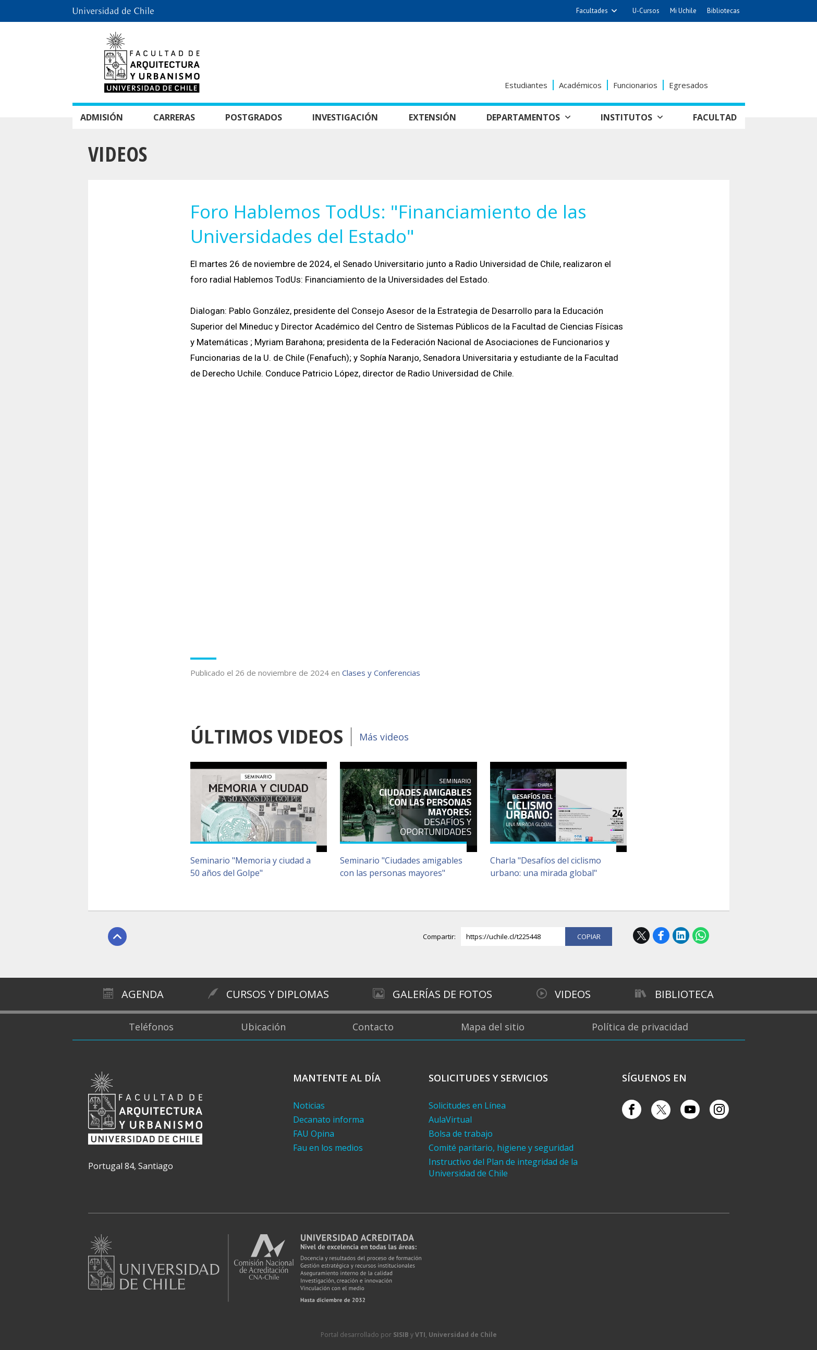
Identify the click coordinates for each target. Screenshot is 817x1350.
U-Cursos (646, 10)
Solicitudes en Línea (467, 1105)
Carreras (174, 117)
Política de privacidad (640, 1026)
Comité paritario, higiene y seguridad (501, 1147)
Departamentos (523, 117)
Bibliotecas (723, 10)
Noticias (309, 1105)
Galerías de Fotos (442, 994)
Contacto (373, 1026)
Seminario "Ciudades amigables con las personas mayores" (401, 867)
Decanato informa (328, 1119)
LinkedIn (681, 935)
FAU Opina (313, 1133)
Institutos (626, 117)
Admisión (101, 117)
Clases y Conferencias (381, 672)
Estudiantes (526, 85)
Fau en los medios (328, 1147)
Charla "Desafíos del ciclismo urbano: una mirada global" (545, 867)
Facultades (592, 10)
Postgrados (253, 117)
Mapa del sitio (493, 1026)
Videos (117, 153)
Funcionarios (635, 85)
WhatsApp (701, 935)
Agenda (142, 994)
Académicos (580, 85)
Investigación (345, 117)
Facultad (715, 117)
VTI (420, 1334)
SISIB (401, 1334)
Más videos (384, 737)
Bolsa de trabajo (461, 1133)
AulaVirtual (450, 1119)
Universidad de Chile (463, 1334)
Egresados (688, 85)
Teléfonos (151, 1026)
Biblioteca (684, 994)
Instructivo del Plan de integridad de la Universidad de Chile (503, 1167)
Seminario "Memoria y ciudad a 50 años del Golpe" (250, 867)
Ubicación (263, 1026)
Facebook (661, 935)
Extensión (432, 117)
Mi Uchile (683, 10)
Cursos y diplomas (277, 994)
